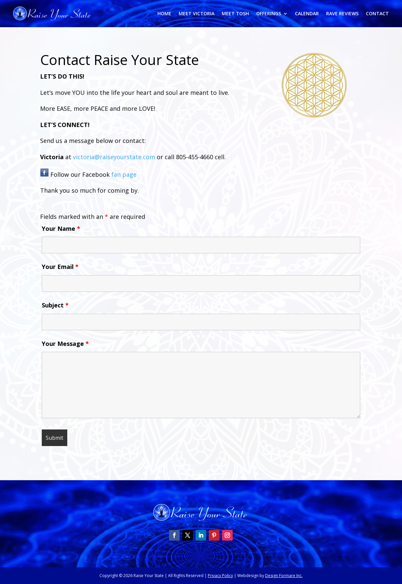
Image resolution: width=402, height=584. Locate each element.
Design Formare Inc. (284, 575)
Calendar (307, 14)
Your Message (65, 344)
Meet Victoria (196, 14)
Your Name (61, 228)
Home (164, 14)
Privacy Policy (220, 575)
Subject (55, 305)
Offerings (268, 14)
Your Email (60, 267)
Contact (377, 14)
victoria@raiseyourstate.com (114, 157)
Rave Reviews (342, 14)
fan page (124, 174)
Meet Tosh (235, 14)
